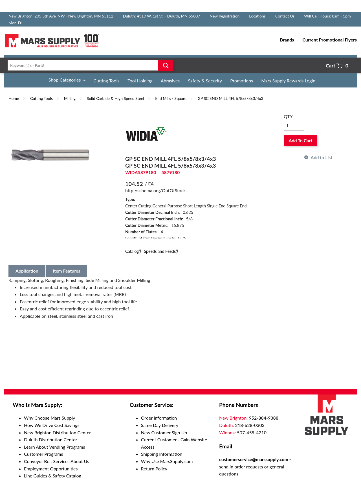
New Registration (224, 16)
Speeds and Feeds (161, 251)
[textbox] (89, 65)
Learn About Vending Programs (54, 447)
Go (165, 65)
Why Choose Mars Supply (49, 417)
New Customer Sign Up (164, 432)
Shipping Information (161, 454)
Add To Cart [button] (300, 140)
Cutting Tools (107, 80)
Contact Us (284, 16)
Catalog (133, 251)
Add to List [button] (322, 157)
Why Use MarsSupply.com (167, 461)
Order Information (159, 417)
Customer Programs (43, 454)
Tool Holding (139, 80)
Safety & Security (205, 80)
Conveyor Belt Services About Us (56, 461)
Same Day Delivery (160, 425)
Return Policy (154, 468)
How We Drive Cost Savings (51, 425)
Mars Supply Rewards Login (288, 80)
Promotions (241, 80)
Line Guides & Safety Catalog (52, 475)
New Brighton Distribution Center (57, 432)
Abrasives (170, 80)
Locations (257, 16)
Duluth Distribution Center (50, 439)
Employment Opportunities (51, 468)
